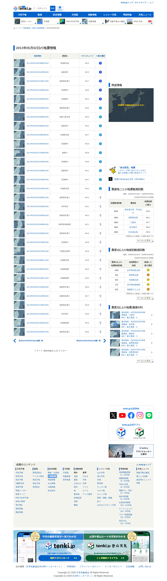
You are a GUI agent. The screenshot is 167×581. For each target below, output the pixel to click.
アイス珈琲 (87, 494)
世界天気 (19, 476)
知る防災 (51, 490)
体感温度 (77, 498)
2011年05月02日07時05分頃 (38, 242)
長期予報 (19, 487)
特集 (138, 483)
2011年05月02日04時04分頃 (38, 224)
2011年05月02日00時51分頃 (38, 197)
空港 (99, 480)
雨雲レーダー (21, 490)
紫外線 (76, 494)
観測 (40, 15)
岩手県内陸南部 (133, 285)
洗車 (76, 501)
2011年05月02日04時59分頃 (38, 108)
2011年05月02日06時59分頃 (38, 233)
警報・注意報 (53, 473)
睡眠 (76, 505)
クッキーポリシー (113, 566)
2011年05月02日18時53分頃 (38, 171)
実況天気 (36, 480)
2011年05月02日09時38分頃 (38, 135)
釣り (99, 501)
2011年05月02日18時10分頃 (38, 323)
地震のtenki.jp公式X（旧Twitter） (130, 179)
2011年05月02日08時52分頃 (38, 63)
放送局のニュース (143, 480)
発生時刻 (37, 56)
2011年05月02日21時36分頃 (38, 180)
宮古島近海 (133, 232)
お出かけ (77, 483)
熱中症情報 (126, 497)
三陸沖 (133, 222)
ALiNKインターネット (50, 566)
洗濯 (76, 476)
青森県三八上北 (133, 289)
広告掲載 (130, 566)
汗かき (85, 476)
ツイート (38, 351)
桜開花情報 (126, 479)
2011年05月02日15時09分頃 (38, 153)
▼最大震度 (100, 56)
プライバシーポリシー (90, 566)
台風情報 (51, 487)
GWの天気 (126, 485)
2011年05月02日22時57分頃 (38, 332)
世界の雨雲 (20, 501)
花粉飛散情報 (126, 473)
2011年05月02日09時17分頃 (38, 260)
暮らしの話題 (142, 476)
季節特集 (127, 15)
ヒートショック (126, 509)
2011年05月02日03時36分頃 (38, 215)
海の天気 (101, 476)
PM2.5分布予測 (22, 498)
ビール (85, 490)
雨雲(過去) (37, 473)
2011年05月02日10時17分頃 (38, 278)
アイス (85, 487)
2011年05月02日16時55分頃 (38, 90)
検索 (53, 8)
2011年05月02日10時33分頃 (38, 287)
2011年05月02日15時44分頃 (38, 162)
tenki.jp (22, 9)
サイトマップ (140, 2)
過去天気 (36, 483)
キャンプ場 (102, 494)
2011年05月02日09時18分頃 (38, 269)
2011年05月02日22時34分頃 (38, 189)
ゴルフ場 (101, 490)
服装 (76, 480)
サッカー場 (102, 487)
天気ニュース (144, 15)
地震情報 (53, 476)
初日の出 (126, 522)
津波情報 (51, 480)
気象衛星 (66, 476)
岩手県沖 (133, 227)
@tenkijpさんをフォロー (55, 351)
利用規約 (71, 566)
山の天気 (101, 473)
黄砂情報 (19, 512)
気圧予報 (19, 480)
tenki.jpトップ (127, 2)
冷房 (84, 483)
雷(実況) (36, 487)
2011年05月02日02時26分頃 (38, 206)
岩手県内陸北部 (133, 270)
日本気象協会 (32, 566)
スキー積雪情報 (126, 516)
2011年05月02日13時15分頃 (38, 305)
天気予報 (22, 15)
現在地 (60, 10)
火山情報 (51, 483)
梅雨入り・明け (126, 491)
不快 (84, 480)
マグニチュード (87, 56)
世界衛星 (66, 480)
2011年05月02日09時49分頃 (38, 144)
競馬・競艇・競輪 (104, 498)
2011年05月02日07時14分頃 (38, 251)
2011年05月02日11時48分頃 (38, 296)
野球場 (100, 483)
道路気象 (19, 508)
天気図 (75, 15)
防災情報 (57, 15)
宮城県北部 (133, 280)
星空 (76, 487)
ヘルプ (151, 2)
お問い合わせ (144, 566)
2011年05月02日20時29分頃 (38, 99)
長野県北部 (133, 218)
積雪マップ (20, 494)
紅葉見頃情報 (126, 503)
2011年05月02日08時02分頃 (38, 117)
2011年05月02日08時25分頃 (38, 126)
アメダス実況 (38, 476)
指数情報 (92, 15)
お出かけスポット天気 (106, 505)
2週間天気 (20, 483)
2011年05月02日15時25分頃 (38, 314)
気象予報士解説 (142, 473)
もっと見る (145, 240)
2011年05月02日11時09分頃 (38, 72)
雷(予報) (19, 505)
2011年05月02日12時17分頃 (38, 81)
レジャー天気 (109, 15)
